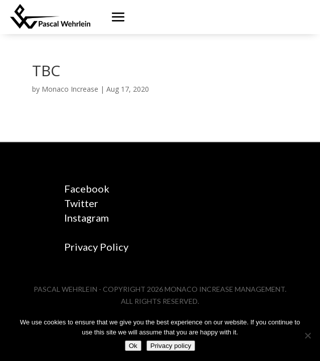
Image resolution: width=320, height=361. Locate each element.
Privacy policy (170, 345)
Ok (133, 345)
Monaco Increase (70, 89)
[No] (307, 335)
